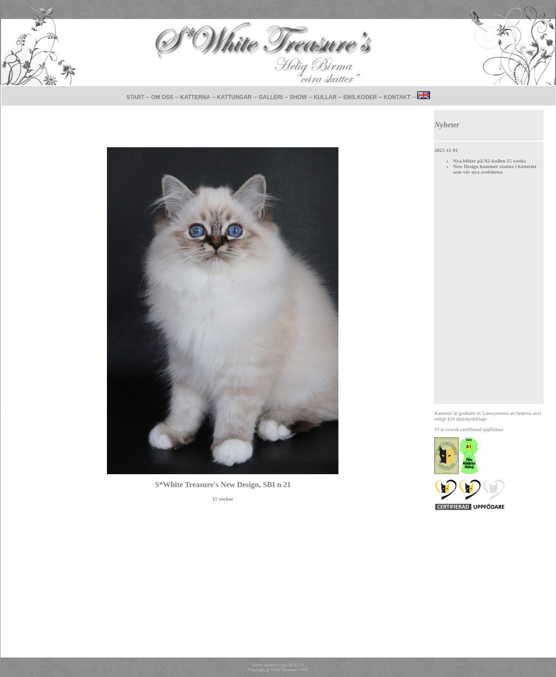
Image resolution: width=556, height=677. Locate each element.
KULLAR (325, 97)
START (135, 97)
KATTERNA (195, 97)
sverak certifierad (463, 429)
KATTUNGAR (235, 97)
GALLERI (270, 97)
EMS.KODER (360, 97)
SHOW (298, 97)
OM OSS (162, 97)
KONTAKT (397, 97)
